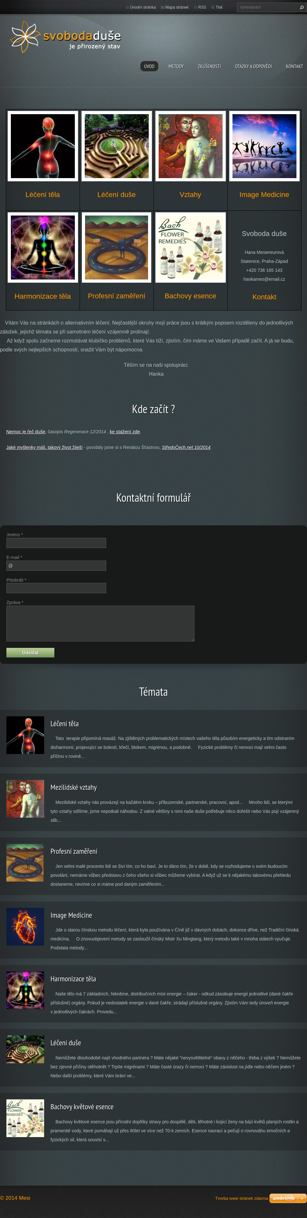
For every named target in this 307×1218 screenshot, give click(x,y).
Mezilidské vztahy (74, 787)
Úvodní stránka (143, 7)
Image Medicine (71, 915)
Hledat (301, 7)
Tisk (219, 7)
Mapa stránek (177, 7)
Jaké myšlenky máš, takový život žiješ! (44, 447)
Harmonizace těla (73, 979)
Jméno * (14, 534)
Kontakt (294, 66)
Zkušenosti (209, 66)
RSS (202, 7)
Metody (176, 66)
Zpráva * (14, 602)
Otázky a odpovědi (253, 66)
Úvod (149, 66)
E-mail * (14, 557)
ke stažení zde (125, 431)
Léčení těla (65, 723)
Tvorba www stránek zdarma (241, 1198)
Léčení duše (66, 1043)
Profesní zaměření (74, 851)
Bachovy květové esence (82, 1107)
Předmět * (16, 580)
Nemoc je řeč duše (25, 431)
